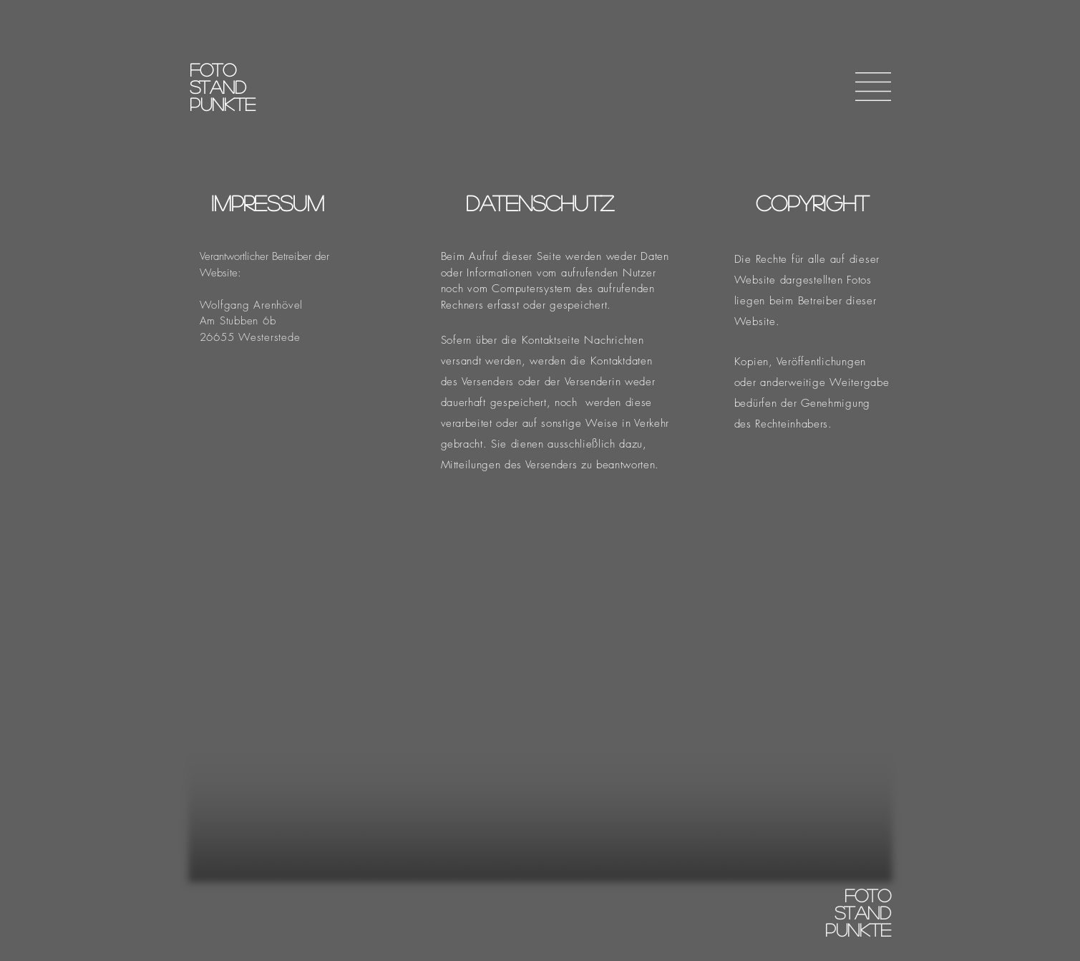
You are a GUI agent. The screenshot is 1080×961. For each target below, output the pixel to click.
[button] (873, 86)
